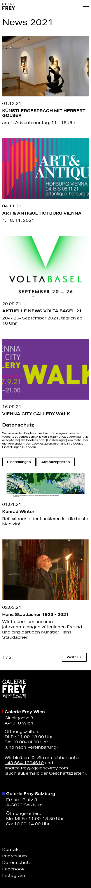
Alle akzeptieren (55, 462)
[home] (8, 6)
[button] (86, 6)
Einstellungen (19, 462)
